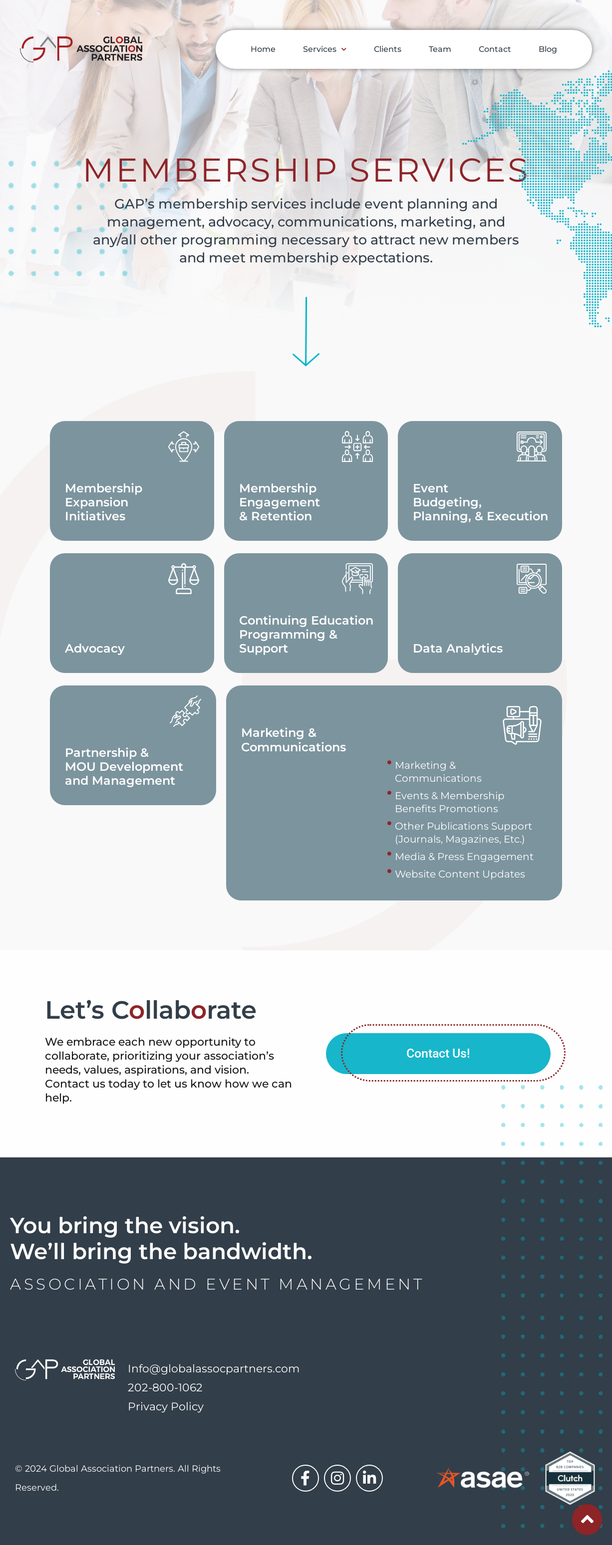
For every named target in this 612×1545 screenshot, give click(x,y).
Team (440, 49)
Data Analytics (458, 648)
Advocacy (95, 648)
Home (263, 49)
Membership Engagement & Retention (279, 502)
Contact (495, 49)
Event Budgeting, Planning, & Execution (480, 502)
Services (324, 49)
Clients (387, 49)
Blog (548, 49)
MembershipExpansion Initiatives (103, 502)
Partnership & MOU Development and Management (124, 766)
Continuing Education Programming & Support (306, 634)
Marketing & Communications (293, 739)
